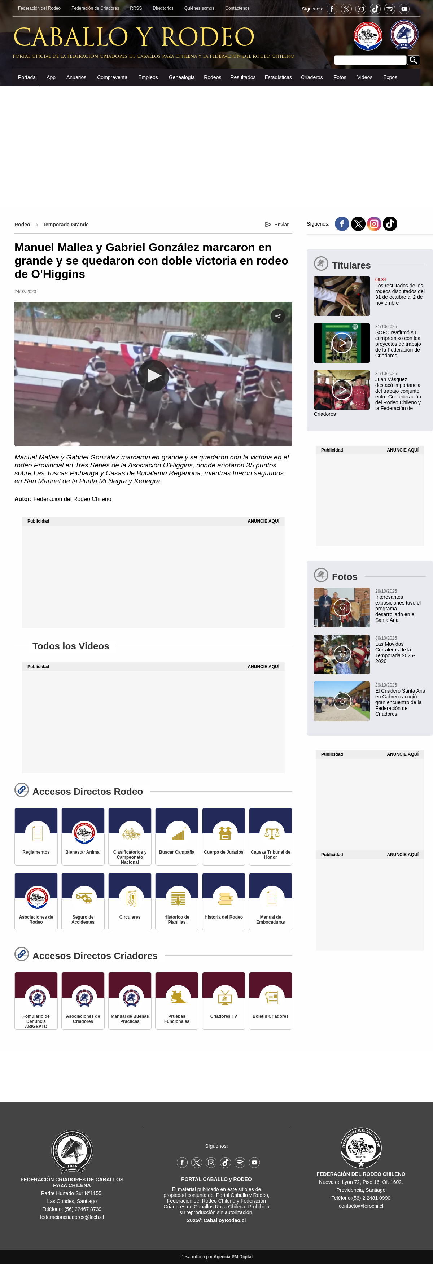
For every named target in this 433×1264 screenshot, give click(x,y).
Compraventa (112, 77)
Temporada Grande (66, 224)
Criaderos (312, 77)
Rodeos (212, 77)
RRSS (136, 8)
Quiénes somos (199, 8)
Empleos (148, 77)
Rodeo (22, 224)
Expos (390, 77)
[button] (153, 376)
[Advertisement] (216, 145)
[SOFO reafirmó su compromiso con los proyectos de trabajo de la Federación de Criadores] (370, 340)
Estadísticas (278, 77)
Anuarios (76, 77)
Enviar (281, 224)
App (51, 77)
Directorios (163, 8)
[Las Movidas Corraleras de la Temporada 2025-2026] (370, 649)
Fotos (340, 77)
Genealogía (182, 77)
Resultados (242, 77)
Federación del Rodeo (39, 8)
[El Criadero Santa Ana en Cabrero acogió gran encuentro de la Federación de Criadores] (370, 699)
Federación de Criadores (95, 8)
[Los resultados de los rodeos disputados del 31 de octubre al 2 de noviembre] (370, 291)
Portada (27, 77)
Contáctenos (237, 8)
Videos (365, 77)
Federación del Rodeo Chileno (72, 499)
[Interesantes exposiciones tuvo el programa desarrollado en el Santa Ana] (370, 605)
